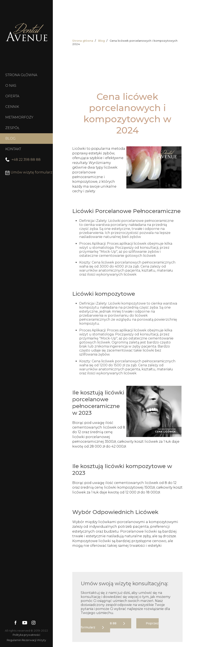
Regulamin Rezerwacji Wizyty (26, 640)
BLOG (10, 138)
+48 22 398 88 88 (23, 160)
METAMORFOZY (19, 117)
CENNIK (12, 107)
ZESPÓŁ (12, 128)
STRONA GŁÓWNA (21, 75)
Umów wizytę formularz (28, 172)
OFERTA (12, 96)
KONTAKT (13, 149)
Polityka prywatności (26, 634)
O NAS (10, 86)
